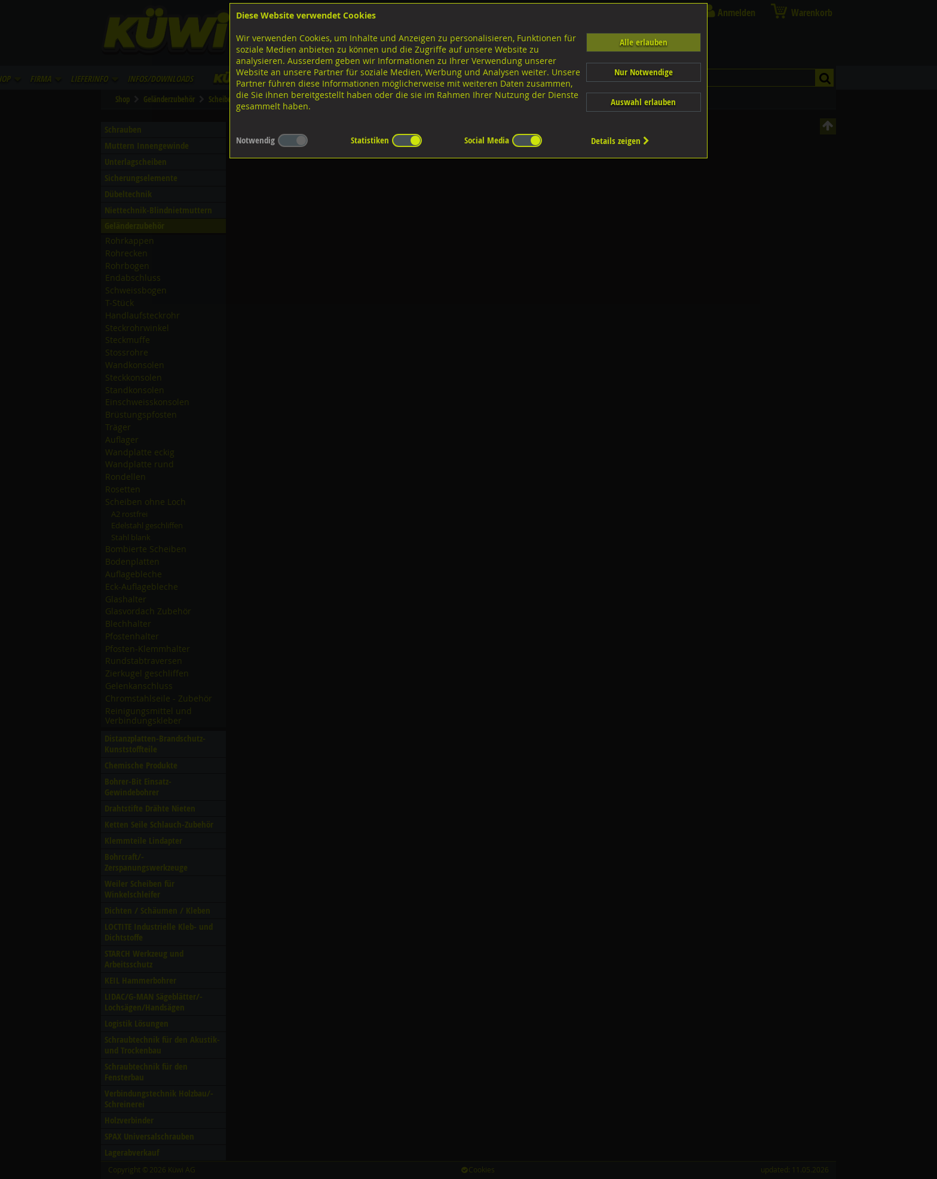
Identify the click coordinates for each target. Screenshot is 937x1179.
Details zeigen (620, 140)
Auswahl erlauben (643, 102)
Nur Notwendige (643, 72)
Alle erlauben (643, 42)
